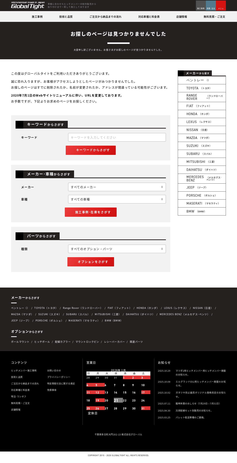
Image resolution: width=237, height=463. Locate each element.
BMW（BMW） (114, 323)
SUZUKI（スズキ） (49, 316)
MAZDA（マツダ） (22, 316)
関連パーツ (136, 344)
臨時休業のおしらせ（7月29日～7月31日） (198, 406)
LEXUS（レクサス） (176, 310)
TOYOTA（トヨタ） (46, 310)
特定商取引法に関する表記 (61, 386)
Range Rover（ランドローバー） (83, 310)
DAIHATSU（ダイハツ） (140, 316)
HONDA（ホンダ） (148, 310)
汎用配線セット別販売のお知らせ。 (194, 413)
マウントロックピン (87, 344)
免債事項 (51, 392)
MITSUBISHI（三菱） (108, 316)
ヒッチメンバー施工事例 (24, 373)
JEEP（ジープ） (21, 323)
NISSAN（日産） (203, 310)
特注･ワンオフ (18, 399)
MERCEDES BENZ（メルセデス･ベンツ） (185, 316)
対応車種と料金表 (20, 392)
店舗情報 (15, 412)
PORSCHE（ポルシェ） (50, 323)
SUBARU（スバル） (78, 316)
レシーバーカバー (114, 344)
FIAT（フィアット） (120, 310)
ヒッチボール (42, 344)
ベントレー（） (20, 310)
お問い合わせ (54, 373)
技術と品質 (17, 379)
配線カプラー (63, 344)
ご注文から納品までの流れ (25, 386)
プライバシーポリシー (58, 379)
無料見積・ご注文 (20, 405)
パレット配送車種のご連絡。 (191, 420)
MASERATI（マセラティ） (84, 323)
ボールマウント (20, 344)
